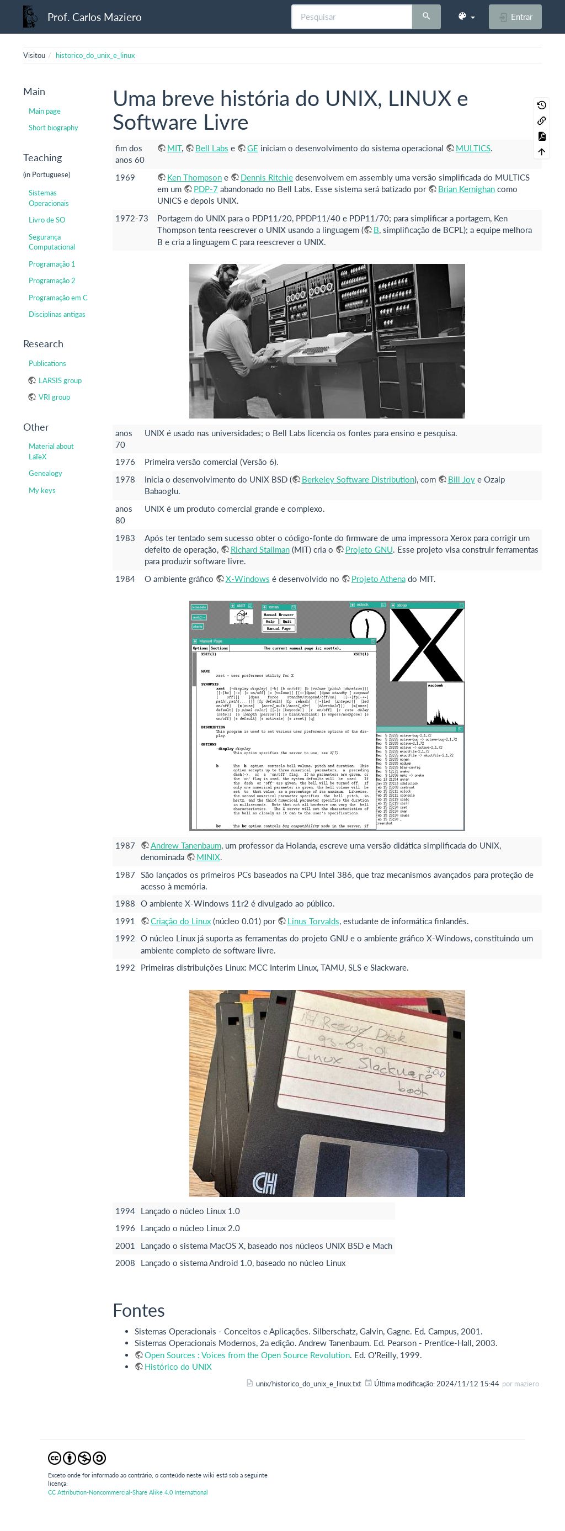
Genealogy (45, 473)
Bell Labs (211, 148)
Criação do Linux (181, 921)
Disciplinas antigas (57, 314)
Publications (47, 363)
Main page (45, 111)
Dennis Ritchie (267, 177)
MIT (174, 148)
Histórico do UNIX (178, 1366)
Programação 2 (52, 280)
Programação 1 (52, 263)
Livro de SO (47, 219)
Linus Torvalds (313, 921)
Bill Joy (461, 479)
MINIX (208, 857)
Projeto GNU (369, 549)
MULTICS (473, 148)
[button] (466, 16)
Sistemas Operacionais (49, 197)
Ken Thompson (194, 177)
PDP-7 (206, 189)
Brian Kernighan (466, 189)
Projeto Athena (378, 579)
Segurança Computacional (52, 241)
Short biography (53, 127)
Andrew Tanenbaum (186, 845)
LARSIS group (60, 380)
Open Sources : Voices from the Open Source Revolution (247, 1355)
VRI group (54, 397)
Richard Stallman (260, 549)
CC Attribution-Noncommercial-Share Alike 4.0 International (128, 1492)
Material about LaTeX (51, 451)
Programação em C (58, 297)
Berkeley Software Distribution (358, 479)
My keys (42, 490)
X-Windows (248, 579)
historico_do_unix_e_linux (95, 55)
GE (252, 148)
